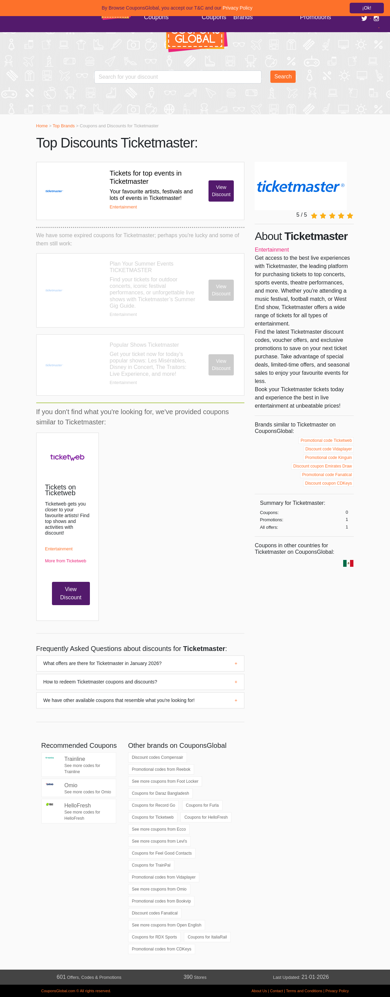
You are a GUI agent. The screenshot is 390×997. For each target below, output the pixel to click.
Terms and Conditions (304, 991)
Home (42, 125)
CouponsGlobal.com (58, 991)
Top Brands (64, 125)
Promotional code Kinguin (328, 457)
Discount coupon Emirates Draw (322, 466)
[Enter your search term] (178, 77)
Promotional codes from (161, 769)
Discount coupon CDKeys (328, 483)
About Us (259, 991)
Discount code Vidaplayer (329, 449)
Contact (276, 991)
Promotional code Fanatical (327, 474)
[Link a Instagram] (376, 18)
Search (283, 76)
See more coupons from (165, 781)
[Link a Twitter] (365, 18)
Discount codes (157, 757)
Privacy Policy (337, 991)
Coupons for (160, 793)
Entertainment (272, 250)
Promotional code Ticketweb (326, 440)
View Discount (221, 190)
